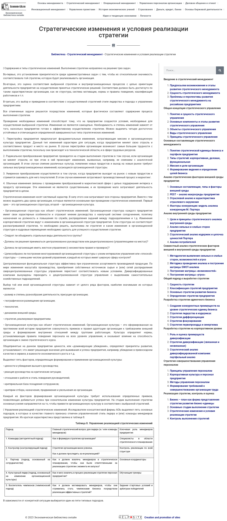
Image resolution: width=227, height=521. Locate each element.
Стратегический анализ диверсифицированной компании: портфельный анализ (190, 353)
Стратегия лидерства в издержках (190, 313)
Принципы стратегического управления (194, 136)
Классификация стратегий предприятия (194, 288)
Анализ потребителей (183, 242)
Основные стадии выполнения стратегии (194, 407)
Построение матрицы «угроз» (187, 274)
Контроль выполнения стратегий (189, 418)
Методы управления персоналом (190, 382)
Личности (145, 15)
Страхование (145, 9)
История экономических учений (117, 9)
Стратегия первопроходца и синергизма (194, 324)
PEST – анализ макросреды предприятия (194, 194)
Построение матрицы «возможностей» (193, 270)
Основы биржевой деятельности (203, 9)
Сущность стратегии (182, 284)
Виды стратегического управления (191, 133)
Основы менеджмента (50, 3)
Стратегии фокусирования (185, 320)
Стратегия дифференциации (187, 317)
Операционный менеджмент (119, 3)
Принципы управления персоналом (191, 370)
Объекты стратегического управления (193, 129)
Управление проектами (82, 9)
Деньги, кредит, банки (168, 9)
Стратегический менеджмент (83, 3)
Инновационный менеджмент (48, 9)
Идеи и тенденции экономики (120, 15)
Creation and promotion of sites (162, 517)
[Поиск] (220, 70)
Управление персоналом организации (160, 3)
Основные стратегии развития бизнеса (193, 292)
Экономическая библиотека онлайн (13, 14)
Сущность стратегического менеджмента (195, 92)
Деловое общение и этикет (200, 3)
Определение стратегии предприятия (192, 295)
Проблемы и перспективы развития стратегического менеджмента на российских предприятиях (191, 100)
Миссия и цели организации (186, 165)
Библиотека (58, 54)
